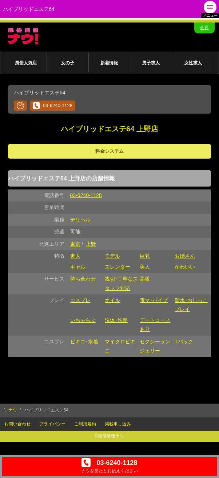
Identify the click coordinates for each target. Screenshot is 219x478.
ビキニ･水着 (84, 341)
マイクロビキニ (120, 346)
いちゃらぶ (83, 320)
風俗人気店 (26, 62)
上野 (91, 244)
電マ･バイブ (154, 300)
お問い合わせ (17, 423)
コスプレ (80, 300)
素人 (75, 256)
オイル (112, 300)
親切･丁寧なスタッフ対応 (121, 283)
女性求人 (193, 62)
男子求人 (151, 62)
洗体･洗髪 (116, 320)
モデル (112, 256)
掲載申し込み (118, 423)
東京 (75, 244)
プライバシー (52, 423)
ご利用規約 (85, 423)
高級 (145, 279)
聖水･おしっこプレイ (191, 304)
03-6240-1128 (52, 105)
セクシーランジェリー (155, 346)
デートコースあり (155, 324)
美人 (145, 267)
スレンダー (117, 267)
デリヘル (80, 219)
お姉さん (185, 256)
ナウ (12, 410)
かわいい (185, 267)
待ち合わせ (83, 279)
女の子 (67, 62)
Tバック (184, 341)
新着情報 (109, 62)
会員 (204, 27)
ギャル (77, 267)
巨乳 (145, 256)
